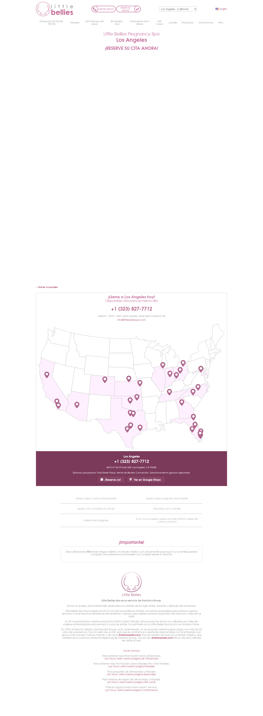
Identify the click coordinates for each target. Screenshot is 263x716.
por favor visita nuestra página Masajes (131, 666)
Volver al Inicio (131, 650)
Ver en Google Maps (147, 479)
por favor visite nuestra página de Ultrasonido (131, 658)
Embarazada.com (130, 635)
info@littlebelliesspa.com (131, 320)
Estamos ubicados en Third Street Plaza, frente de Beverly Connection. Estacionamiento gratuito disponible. (131, 472)
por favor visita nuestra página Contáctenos (131, 690)
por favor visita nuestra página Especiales (131, 674)
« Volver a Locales (47, 287)
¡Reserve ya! (113, 479)
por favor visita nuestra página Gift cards (131, 682)
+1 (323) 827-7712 (131, 308)
